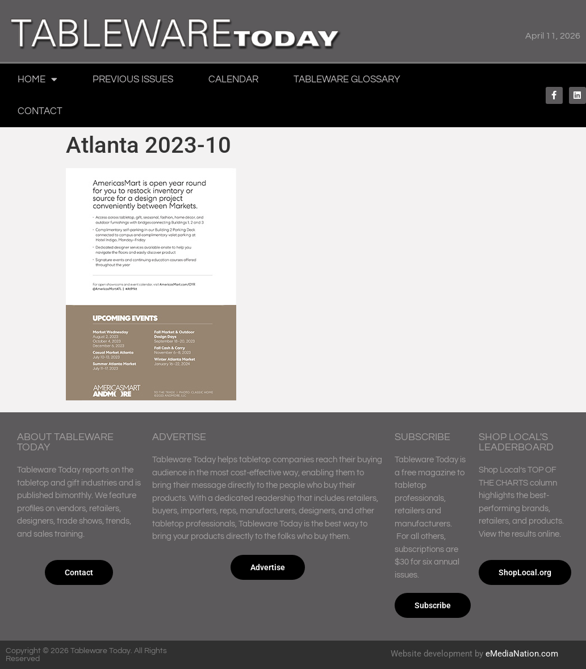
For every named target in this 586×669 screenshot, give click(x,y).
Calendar (233, 79)
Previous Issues (133, 79)
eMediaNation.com (521, 654)
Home (37, 79)
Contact (40, 111)
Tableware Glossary (347, 79)
